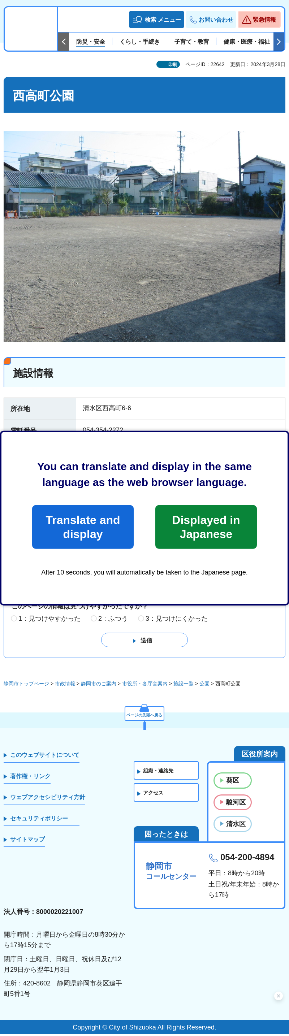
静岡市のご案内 (98, 686)
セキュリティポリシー (39, 820)
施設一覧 (183, 686)
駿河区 (236, 804)
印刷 (172, 64)
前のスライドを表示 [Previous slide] (63, 41)
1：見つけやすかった (49, 620)
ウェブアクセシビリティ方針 (47, 799)
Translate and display (83, 526)
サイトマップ (27, 841)
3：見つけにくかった (177, 620)
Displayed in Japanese (206, 526)
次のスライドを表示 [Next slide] (278, 41)
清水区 (236, 825)
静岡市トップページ (26, 686)
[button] (156, 19)
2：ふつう (113, 620)
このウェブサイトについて (44, 757)
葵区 (232, 782)
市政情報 (65, 686)
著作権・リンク (30, 778)
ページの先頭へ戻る (144, 715)
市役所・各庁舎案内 (145, 686)
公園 (204, 686)
